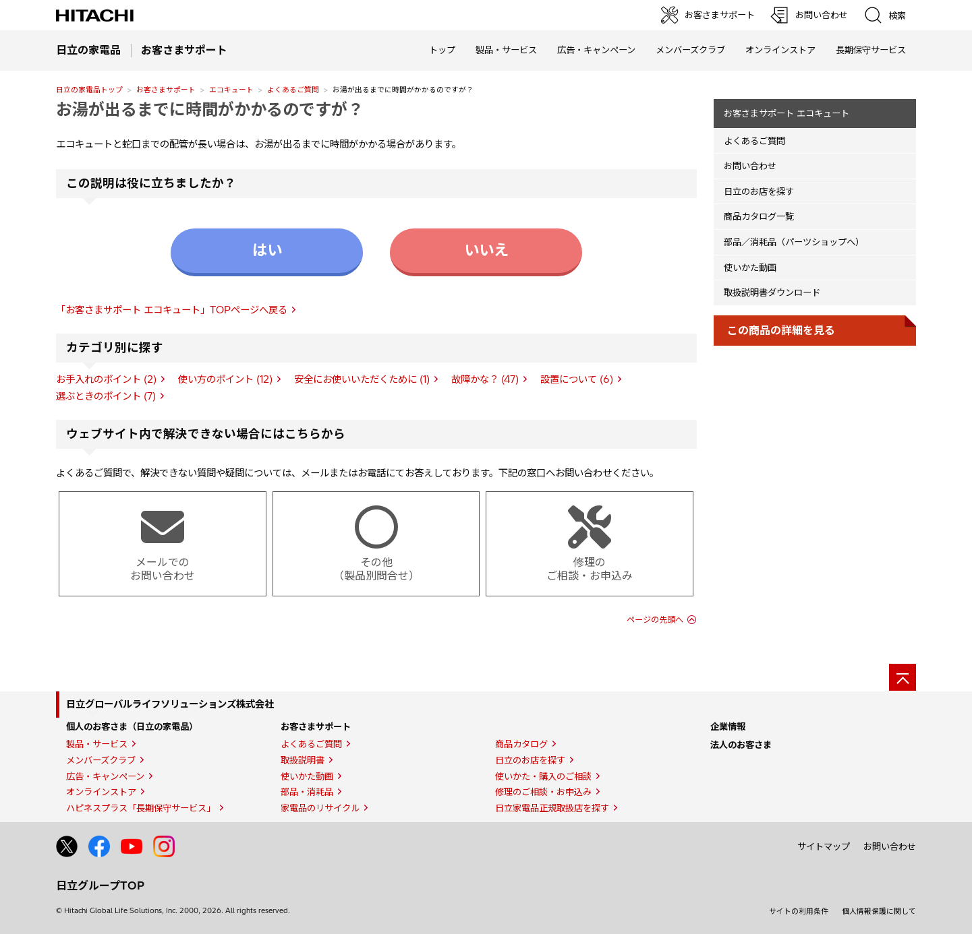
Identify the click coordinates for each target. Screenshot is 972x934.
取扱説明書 (302, 760)
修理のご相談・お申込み (543, 791)
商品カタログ (521, 744)
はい (267, 250)
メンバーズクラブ (690, 49)
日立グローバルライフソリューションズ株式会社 (170, 704)
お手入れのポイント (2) (106, 379)
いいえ (486, 250)
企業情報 (727, 726)
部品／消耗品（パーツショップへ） (794, 242)
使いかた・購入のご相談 (543, 776)
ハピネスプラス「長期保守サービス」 (140, 808)
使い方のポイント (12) (225, 379)
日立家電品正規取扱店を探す (552, 808)
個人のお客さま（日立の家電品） (132, 726)
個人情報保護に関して (879, 911)
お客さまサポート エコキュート (786, 113)
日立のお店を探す (759, 191)
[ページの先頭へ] (902, 677)
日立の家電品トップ (89, 89)
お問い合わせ (750, 165)
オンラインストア (780, 49)
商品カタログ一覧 (759, 216)
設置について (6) (576, 379)
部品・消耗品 (307, 791)
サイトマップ (823, 846)
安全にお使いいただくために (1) (362, 379)
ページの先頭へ (655, 620)
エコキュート (231, 89)
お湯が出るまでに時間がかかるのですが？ (210, 109)
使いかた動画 (750, 267)
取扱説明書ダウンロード (772, 292)
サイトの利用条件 (798, 911)
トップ (442, 49)
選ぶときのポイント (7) (106, 396)
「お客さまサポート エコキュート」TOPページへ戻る (171, 310)
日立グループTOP (100, 885)
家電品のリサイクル (320, 808)
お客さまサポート (166, 89)
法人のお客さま (741, 744)
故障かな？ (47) (485, 379)
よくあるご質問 (293, 89)
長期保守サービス (871, 49)
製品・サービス (96, 744)
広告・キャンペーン (105, 776)
